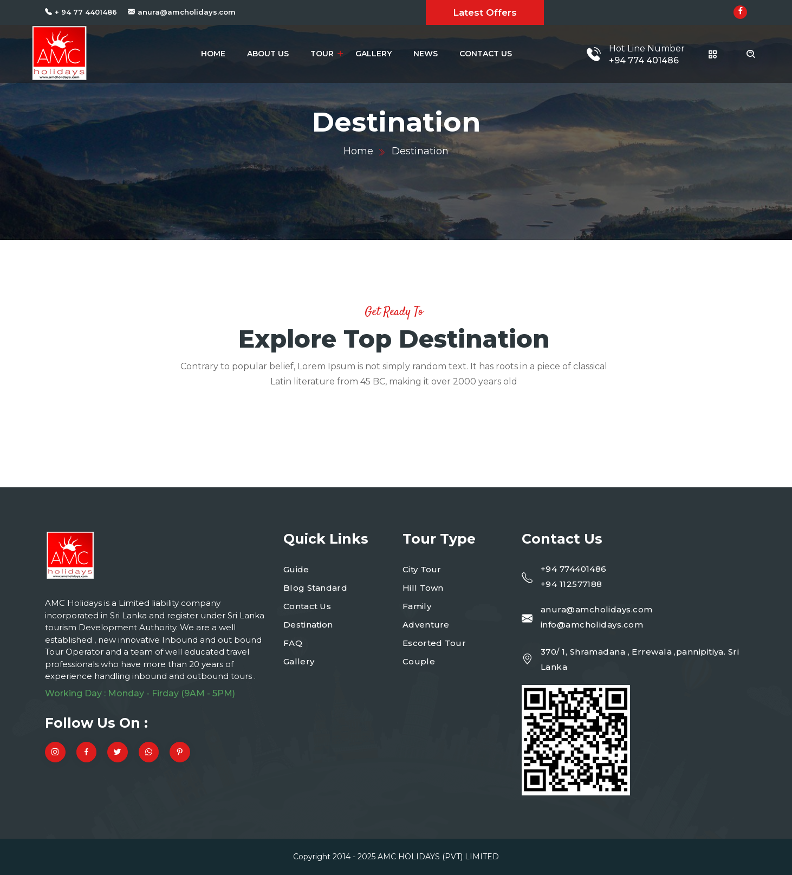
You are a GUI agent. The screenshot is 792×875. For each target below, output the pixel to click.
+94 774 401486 (644, 60)
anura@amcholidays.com (187, 12)
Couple (419, 661)
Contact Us (485, 53)
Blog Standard (315, 588)
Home (213, 53)
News (425, 53)
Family (417, 606)
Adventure (426, 624)
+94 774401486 (574, 569)
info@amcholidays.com (592, 624)
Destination (308, 624)
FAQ (292, 643)
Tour (322, 53)
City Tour (422, 569)
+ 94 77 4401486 (86, 12)
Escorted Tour (434, 643)
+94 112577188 (571, 584)
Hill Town (423, 588)
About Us (268, 53)
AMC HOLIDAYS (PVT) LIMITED (438, 856)
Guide (296, 569)
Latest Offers (485, 12)
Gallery (373, 53)
